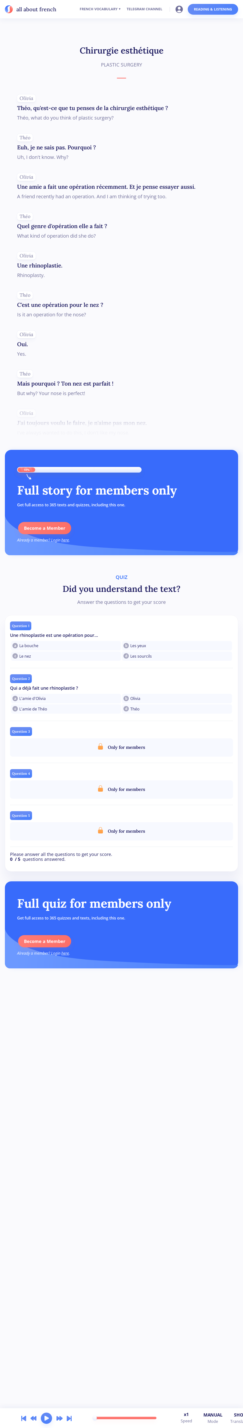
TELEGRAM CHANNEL (144, 9)
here (65, 540)
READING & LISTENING (213, 9)
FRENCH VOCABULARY (99, 9)
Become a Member (44, 528)
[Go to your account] (181, 9)
